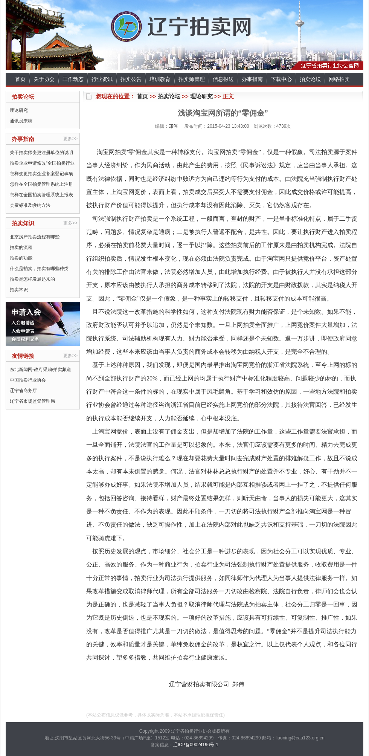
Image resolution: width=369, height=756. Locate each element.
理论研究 (19, 110)
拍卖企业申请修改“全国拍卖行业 (42, 163)
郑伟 (173, 126)
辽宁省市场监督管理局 (32, 401)
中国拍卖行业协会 (28, 380)
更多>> (70, 138)
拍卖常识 (19, 289)
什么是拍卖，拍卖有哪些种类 (39, 268)
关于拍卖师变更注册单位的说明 (41, 152)
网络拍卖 (339, 79)
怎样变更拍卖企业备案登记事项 (41, 173)
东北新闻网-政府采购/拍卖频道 (40, 369)
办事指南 (252, 79)
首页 (20, 79)
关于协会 (44, 79)
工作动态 (73, 79)
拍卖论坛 (310, 79)
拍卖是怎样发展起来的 (32, 279)
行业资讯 (102, 79)
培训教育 (160, 79)
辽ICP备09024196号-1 (195, 744)
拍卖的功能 (21, 258)
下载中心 (281, 79)
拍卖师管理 (191, 79)
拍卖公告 (131, 79)
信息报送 (223, 79)
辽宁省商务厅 (23, 390)
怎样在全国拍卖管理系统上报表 (41, 194)
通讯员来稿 (21, 121)
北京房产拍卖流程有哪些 (34, 237)
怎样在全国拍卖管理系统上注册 (41, 184)
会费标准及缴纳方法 (30, 205)
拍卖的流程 (21, 247)
